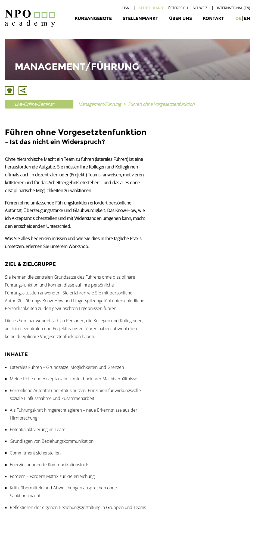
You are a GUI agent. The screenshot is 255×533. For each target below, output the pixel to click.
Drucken (9, 90)
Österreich (178, 7)
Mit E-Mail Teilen (22, 90)
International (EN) (233, 7)
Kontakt (213, 18)
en (247, 18)
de (238, 18)
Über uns (180, 18)
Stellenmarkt (140, 18)
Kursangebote (93, 18)
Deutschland (151, 7)
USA (125, 7)
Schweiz (200, 7)
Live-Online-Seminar (34, 104)
